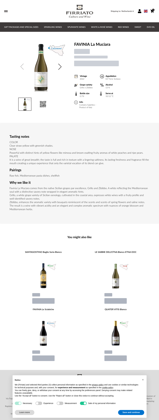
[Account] (140, 11)
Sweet (138, 27)
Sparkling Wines (53, 27)
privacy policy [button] (98, 388)
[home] (80, 11)
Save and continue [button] (131, 415)
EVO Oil (151, 27)
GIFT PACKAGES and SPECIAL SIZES (21, 27)
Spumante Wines (77, 27)
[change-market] (122, 11)
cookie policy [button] (107, 390)
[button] (143, 382)
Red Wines (123, 27)
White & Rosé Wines (101, 27)
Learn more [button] (24, 415)
